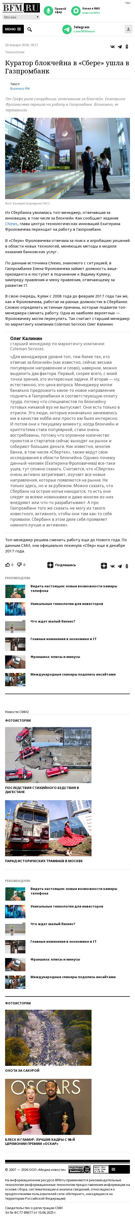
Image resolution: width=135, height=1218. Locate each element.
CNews (11, 223)
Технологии (14, 52)
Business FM (19, 88)
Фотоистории (18, 720)
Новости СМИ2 (16, 711)
